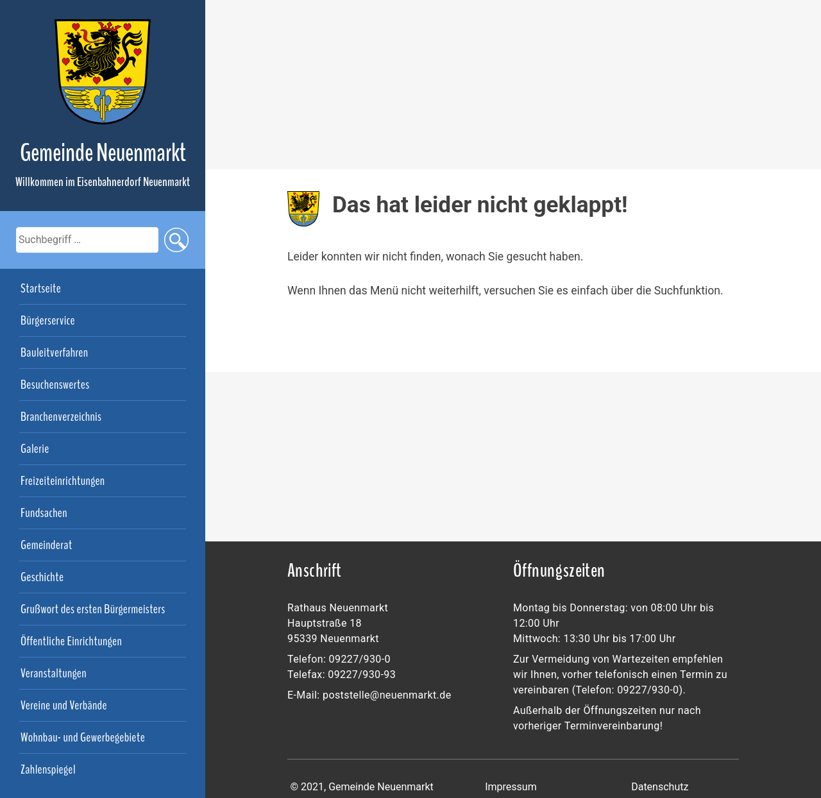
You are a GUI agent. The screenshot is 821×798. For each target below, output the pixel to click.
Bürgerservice (48, 321)
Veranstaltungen (54, 673)
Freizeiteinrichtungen (63, 481)
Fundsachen (44, 513)
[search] (87, 240)
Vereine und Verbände (64, 706)
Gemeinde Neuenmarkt (103, 153)
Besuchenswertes (55, 385)
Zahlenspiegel (48, 770)
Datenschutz (659, 787)
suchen (176, 240)
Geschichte (42, 577)
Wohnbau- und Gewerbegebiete (83, 738)
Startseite (41, 289)
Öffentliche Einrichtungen (71, 641)
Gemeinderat (46, 545)
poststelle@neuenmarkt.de (387, 695)
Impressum (511, 787)
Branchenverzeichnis (61, 417)
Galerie (35, 449)
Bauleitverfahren (54, 353)
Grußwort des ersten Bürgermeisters (93, 609)
